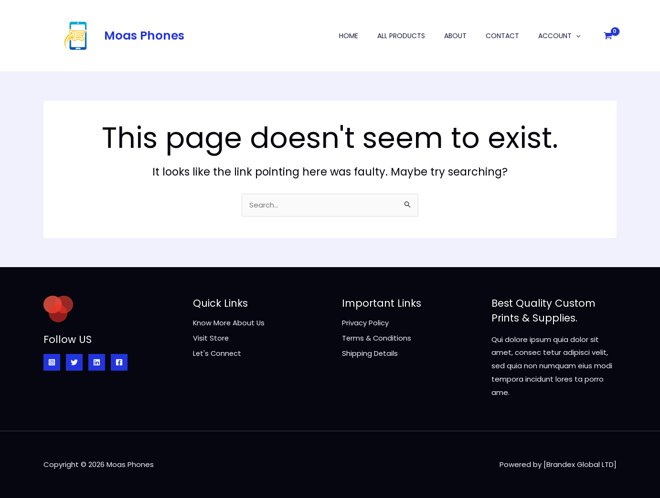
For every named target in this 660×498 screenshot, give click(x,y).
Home (348, 36)
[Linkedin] (96, 362)
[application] (576, 36)
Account (559, 36)
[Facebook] (119, 362)
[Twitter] (74, 362)
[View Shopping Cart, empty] (608, 35)
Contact (502, 36)
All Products (401, 36)
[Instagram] (51, 362)
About (455, 36)
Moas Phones (144, 35)
